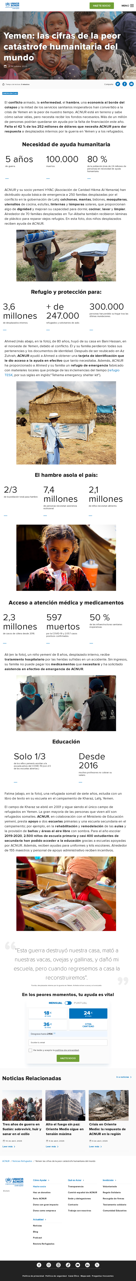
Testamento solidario (114, 1204)
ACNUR (6, 1161)
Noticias (37, 1225)
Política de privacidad (33, 1276)
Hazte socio (68, 1058)
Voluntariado (110, 1186)
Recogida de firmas (113, 1198)
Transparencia (75, 1186)
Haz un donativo (42, 1192)
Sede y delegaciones (79, 1198)
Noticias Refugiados (22, 1161)
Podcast (37, 1237)
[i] (54, 1033)
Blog (35, 1231)
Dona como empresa (44, 1210)
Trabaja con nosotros (79, 1210)
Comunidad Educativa (114, 1210)
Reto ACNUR (40, 1198)
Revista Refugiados (43, 1243)
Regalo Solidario (112, 1192)
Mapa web (85, 1276)
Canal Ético (73, 1276)
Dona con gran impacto (45, 1204)
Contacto (73, 1204)
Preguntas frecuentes (102, 1276)
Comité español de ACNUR (82, 1192)
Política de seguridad (56, 1276)
